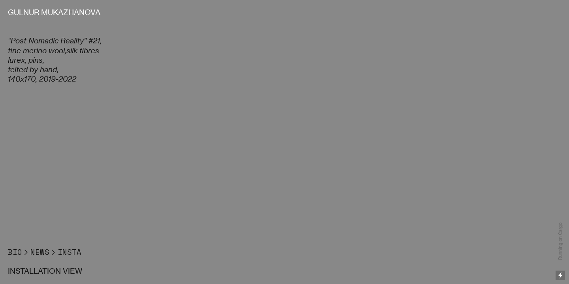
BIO (15, 252)
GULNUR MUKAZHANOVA (54, 12)
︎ (26, 252)
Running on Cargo (560, 241)
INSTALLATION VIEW (45, 271)
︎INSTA (65, 252)
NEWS (39, 252)
